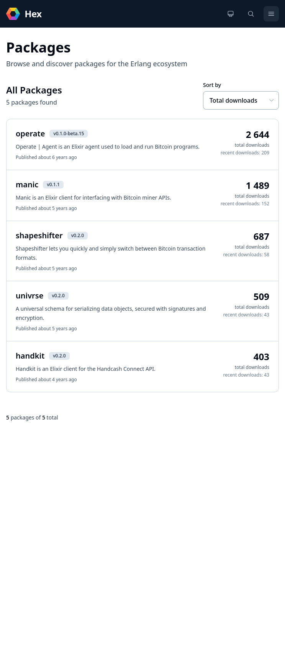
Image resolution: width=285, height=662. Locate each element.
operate (30, 133)
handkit (30, 356)
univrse (29, 295)
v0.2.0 (77, 235)
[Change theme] (230, 13)
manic (27, 184)
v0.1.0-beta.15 (68, 133)
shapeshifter (39, 235)
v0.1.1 (53, 184)
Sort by (212, 84)
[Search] (250, 13)
